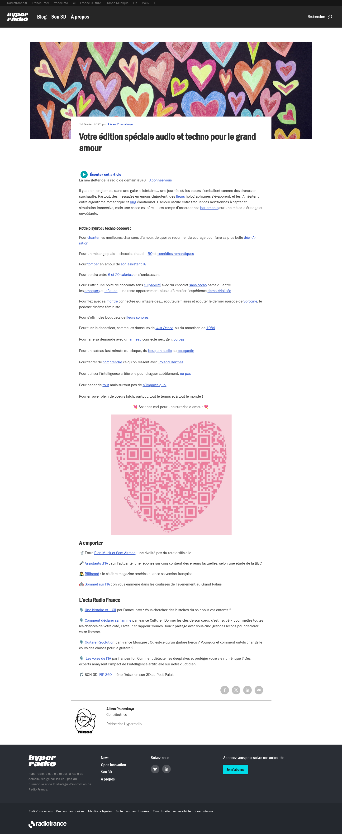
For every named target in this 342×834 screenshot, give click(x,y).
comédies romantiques (175, 254)
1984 (210, 328)
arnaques (92, 291)
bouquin (155, 351)
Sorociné (250, 301)
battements (209, 208)
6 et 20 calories (120, 275)
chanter (93, 237)
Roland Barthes (170, 362)
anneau (135, 339)
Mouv (145, 3)
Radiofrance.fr (17, 3)
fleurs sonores (137, 317)
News (105, 757)
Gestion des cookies (70, 811)
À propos (80, 17)
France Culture (90, 3)
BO (150, 254)
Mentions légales (100, 811)
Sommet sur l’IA (97, 584)
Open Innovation (113, 764)
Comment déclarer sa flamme (108, 620)
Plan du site (161, 811)
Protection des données (132, 811)
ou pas (179, 339)
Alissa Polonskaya (120, 124)
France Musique (116, 3)
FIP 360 (105, 675)
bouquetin (186, 351)
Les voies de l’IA (98, 658)
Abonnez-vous (160, 180)
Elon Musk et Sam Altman (115, 553)
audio (167, 351)
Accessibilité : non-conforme (193, 811)
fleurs (180, 196)
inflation (111, 291)
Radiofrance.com (40, 811)
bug (133, 202)
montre (112, 301)
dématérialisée (219, 291)
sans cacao (198, 285)
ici (74, 3)
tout (106, 385)
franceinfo (61, 3)
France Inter (40, 3)
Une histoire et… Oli (100, 610)
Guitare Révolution (99, 642)
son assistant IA (133, 264)
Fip (135, 3)
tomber (93, 264)
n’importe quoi (154, 385)
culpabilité (152, 285)
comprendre (112, 362)
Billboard (92, 574)
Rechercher (320, 16)
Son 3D (58, 17)
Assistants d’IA (96, 563)
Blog (42, 17)
